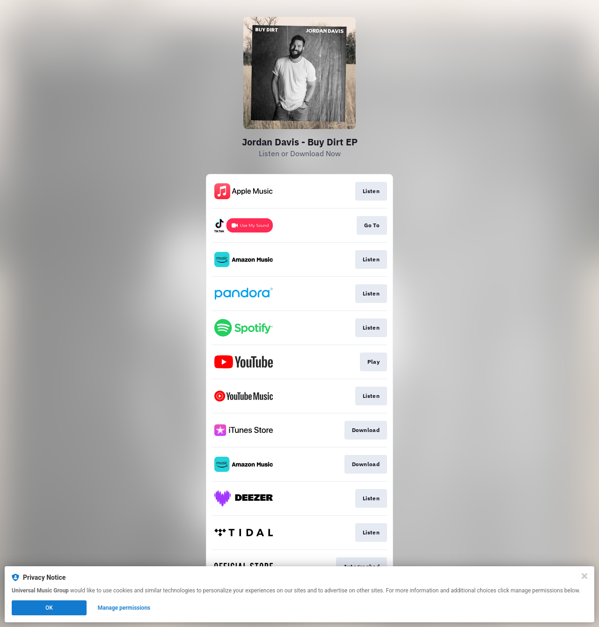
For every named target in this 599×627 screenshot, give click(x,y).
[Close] (584, 576)
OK (49, 608)
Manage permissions (124, 608)
